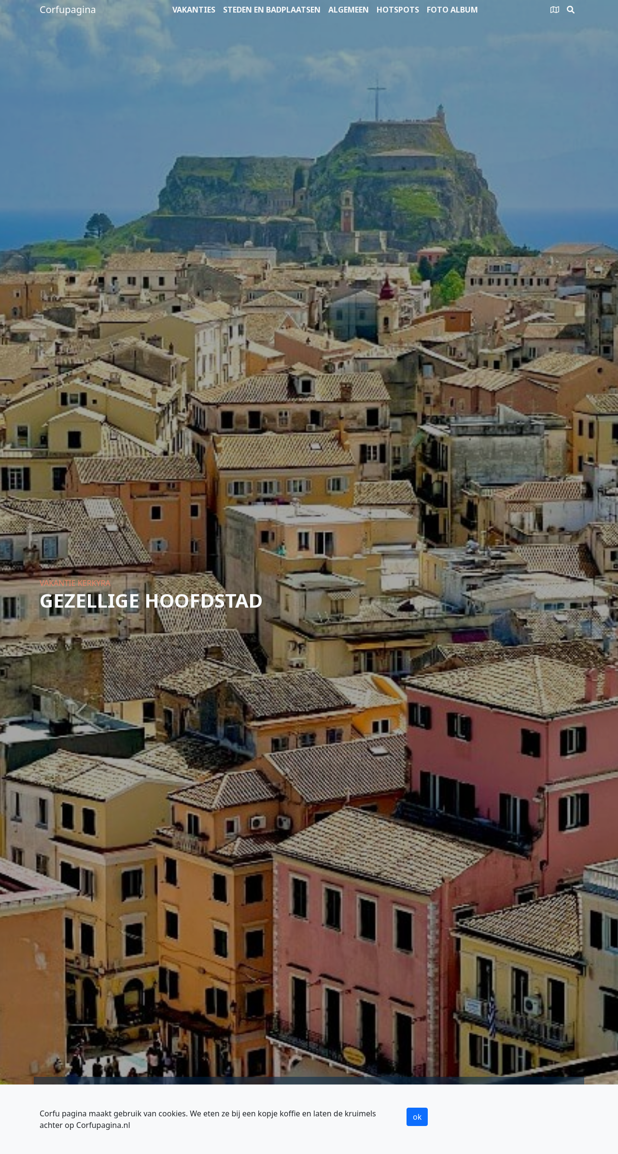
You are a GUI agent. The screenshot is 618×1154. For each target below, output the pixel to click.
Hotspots (398, 9)
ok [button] (417, 1117)
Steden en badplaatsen (272, 9)
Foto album (452, 9)
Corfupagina (68, 9)
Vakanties (193, 9)
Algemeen (348, 9)
